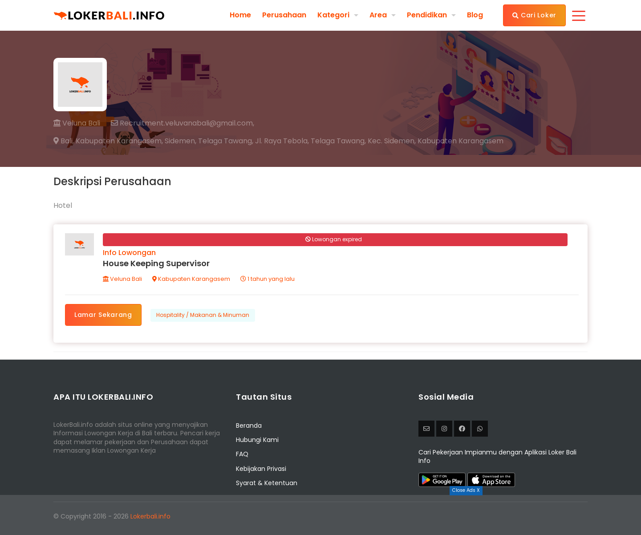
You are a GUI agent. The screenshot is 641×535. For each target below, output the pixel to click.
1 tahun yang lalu (267, 279)
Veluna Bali (76, 123)
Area (378, 15)
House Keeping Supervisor (156, 263)
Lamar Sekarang (103, 314)
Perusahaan (284, 15)
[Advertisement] (320, 515)
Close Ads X (466, 490)
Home (240, 15)
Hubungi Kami (257, 439)
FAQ (242, 454)
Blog (475, 15)
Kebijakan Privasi (261, 468)
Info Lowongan (129, 252)
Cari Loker (534, 15)
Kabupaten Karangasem (191, 279)
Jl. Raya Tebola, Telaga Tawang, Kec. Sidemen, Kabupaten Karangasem (379, 141)
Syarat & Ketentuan (266, 482)
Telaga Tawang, (225, 141)
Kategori (333, 15)
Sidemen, (180, 141)
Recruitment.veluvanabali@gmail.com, (182, 123)
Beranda (249, 425)
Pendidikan (427, 15)
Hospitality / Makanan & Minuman (202, 315)
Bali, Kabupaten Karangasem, (108, 141)
